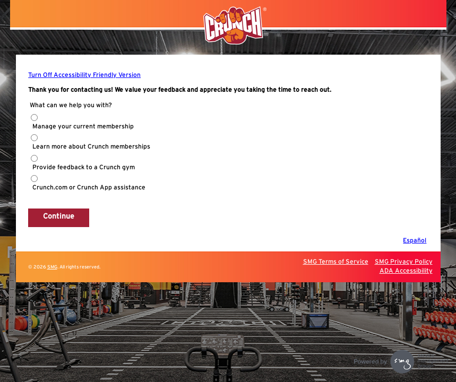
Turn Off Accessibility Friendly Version (84, 75)
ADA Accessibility (406, 270)
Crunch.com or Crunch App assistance (88, 187)
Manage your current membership (83, 126)
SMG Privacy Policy (404, 261)
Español (414, 240)
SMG (52, 267)
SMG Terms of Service (335, 261)
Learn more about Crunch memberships (91, 146)
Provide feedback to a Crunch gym (83, 167)
